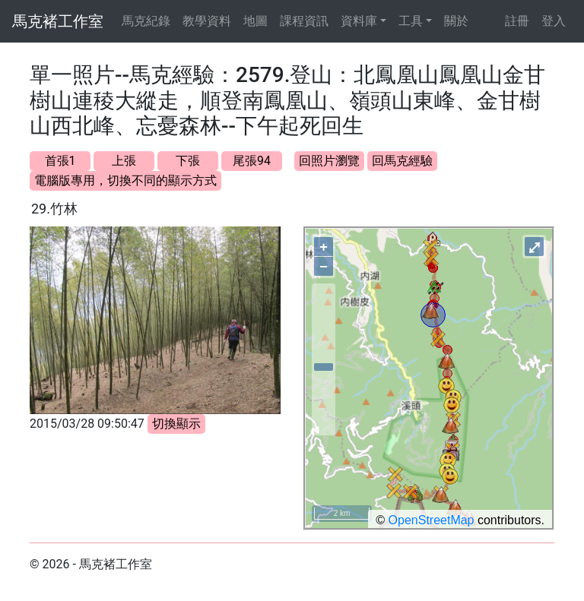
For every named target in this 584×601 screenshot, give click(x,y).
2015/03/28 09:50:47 (87, 423)
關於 (456, 21)
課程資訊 (304, 21)
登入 (553, 21)
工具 (410, 21)
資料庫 (359, 21)
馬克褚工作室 (57, 21)
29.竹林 (54, 209)
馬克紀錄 (146, 21)
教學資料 (206, 21)
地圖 (255, 21)
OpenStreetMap (431, 520)
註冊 (517, 21)
